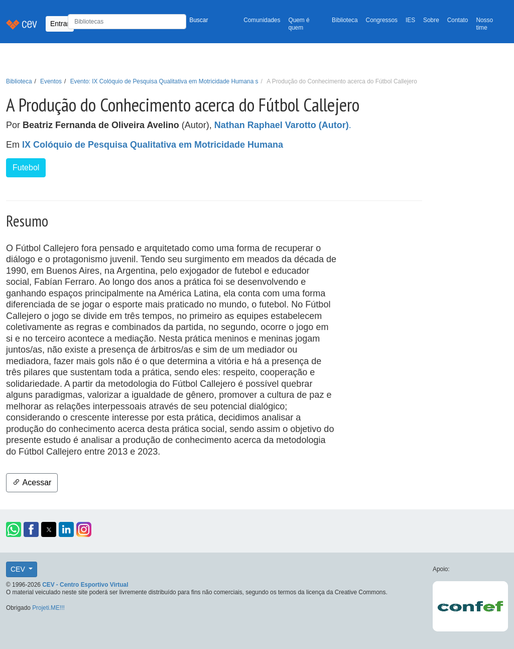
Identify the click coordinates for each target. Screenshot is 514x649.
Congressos (382, 20)
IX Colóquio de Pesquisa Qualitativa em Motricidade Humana (152, 145)
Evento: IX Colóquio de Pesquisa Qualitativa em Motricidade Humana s (164, 81)
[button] (13, 529)
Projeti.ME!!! (48, 607)
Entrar (59, 24)
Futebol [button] (26, 167)
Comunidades (261, 20)
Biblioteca (345, 20)
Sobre (431, 20)
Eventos (51, 81)
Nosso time (484, 24)
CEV (19, 569)
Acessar (32, 482)
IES (410, 20)
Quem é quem (298, 24)
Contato (457, 20)
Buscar (198, 20)
